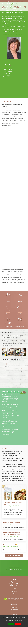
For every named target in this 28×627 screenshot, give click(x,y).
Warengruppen (14, 607)
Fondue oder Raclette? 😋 (10, 544)
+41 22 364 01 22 (14, 595)
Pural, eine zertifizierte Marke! (11, 522)
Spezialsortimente (14, 609)
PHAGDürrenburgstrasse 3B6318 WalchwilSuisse (14, 591)
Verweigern (18, 623)
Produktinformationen (14, 612)
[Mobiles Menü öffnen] (3, 6)
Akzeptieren (11, 623)
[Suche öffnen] (25, 6)
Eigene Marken (14, 614)
